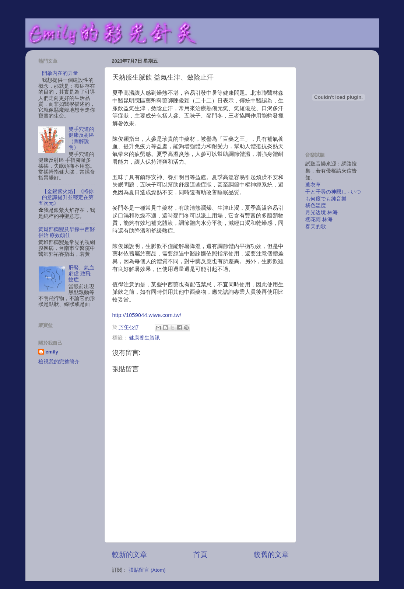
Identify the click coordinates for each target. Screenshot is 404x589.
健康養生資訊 (144, 338)
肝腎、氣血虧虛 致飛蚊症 (81, 273)
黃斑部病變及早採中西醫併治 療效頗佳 (66, 232)
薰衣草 (313, 185)
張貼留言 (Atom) (147, 570)
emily (52, 352)
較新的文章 (129, 554)
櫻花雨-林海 (319, 219)
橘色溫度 (315, 205)
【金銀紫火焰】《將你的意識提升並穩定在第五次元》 (66, 197)
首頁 (200, 554)
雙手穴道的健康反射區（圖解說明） (81, 138)
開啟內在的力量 (60, 73)
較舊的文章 (271, 554)
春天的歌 (315, 226)
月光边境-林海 (321, 212)
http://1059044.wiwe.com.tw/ (146, 315)
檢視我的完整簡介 (59, 362)
